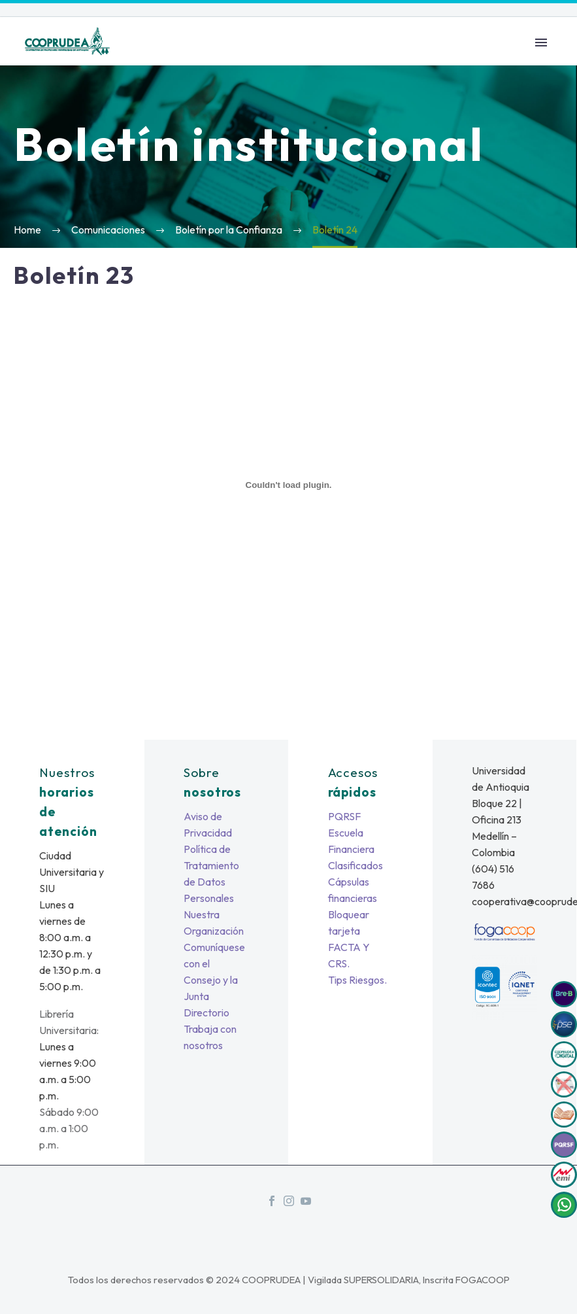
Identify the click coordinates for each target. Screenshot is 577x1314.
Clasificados (355, 865)
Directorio (206, 1012)
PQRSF (344, 816)
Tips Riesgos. (357, 979)
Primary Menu (541, 42)
